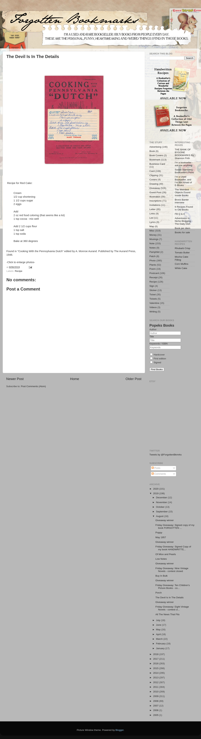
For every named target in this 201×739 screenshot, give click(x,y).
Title (151, 336)
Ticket (152, 294)
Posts (156, 468)
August (160, 516)
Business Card (157, 164)
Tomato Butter (182, 252)
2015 (156, 668)
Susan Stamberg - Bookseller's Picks (184, 171)
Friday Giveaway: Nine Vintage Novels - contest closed (171, 569)
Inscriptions (155, 200)
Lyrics (152, 222)
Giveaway (154, 188)
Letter (152, 209)
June (159, 625)
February (161, 643)
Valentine (154, 303)
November (162, 502)
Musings (153, 239)
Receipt (153, 277)
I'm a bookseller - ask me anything (184, 164)
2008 (156, 701)
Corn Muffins (181, 264)
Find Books (157, 369)
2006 (156, 710)
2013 (156, 677)
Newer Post (15, 379)
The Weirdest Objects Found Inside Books (183, 192)
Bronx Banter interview (182, 201)
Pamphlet (154, 252)
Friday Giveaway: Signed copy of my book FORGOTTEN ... (174, 526)
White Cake (181, 268)
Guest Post (155, 192)
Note (152, 243)
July (158, 620)
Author (153, 329)
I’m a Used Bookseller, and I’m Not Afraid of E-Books (183, 181)
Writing (153, 311)
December (162, 497)
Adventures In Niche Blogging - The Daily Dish (183, 221)
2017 (156, 659)
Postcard (154, 273)
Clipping (153, 175)
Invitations (154, 205)
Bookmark (154, 159)
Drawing (153, 184)
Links (152, 213)
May (158, 629)
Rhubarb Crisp (182, 248)
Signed (155, 362)
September (162, 511)
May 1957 (160, 537)
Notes (152, 247)
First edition (158, 358)
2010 (156, 691)
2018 (156, 654)
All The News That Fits (167, 614)
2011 (156, 687)
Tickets (153, 298)
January (160, 648)
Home (74, 379)
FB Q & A (180, 214)
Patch (152, 256)
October (160, 507)
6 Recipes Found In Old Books (184, 208)
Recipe (18, 271)
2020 (156, 488)
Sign (151, 286)
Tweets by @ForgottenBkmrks (165, 454)
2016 (156, 663)
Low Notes (161, 559)
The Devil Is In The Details (169, 597)
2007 (156, 705)
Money (153, 235)
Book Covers (156, 155)
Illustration (154, 196)
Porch (158, 592)
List (151, 218)
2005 (156, 715)
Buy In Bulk (161, 575)
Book (152, 151)
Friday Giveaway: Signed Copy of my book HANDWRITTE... (173, 548)
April (159, 634)
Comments (159, 474)
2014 (156, 673)
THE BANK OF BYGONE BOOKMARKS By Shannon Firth (184, 154)
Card (152, 171)
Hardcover (157, 354)
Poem (152, 269)
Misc (151, 230)
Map (151, 226)
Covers (153, 179)
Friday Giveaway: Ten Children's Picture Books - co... (172, 586)
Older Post (133, 379)
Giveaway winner (164, 520)
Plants (152, 264)
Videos (153, 307)
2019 (156, 493)
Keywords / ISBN (158, 343)
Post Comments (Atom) (33, 386)
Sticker (153, 290)
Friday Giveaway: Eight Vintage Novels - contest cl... (172, 608)
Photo (152, 260)
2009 (156, 696)
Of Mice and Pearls (165, 554)
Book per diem (182, 228)
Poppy (158, 532)
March (159, 639)
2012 (156, 682)
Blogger (119, 730)
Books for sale (182, 232)
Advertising (155, 147)
